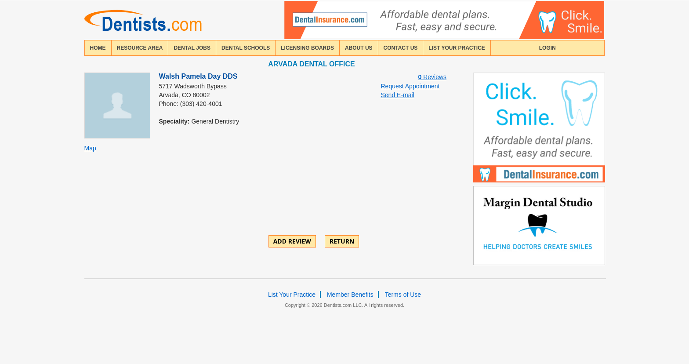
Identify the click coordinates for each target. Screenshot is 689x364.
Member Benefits (350, 294)
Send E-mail (397, 94)
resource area (140, 48)
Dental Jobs (192, 48)
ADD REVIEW (292, 241)
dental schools (245, 48)
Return (342, 241)
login (547, 48)
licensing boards (307, 48)
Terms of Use (403, 294)
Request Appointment (410, 86)
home (98, 48)
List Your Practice (456, 48)
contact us (401, 48)
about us (359, 48)
